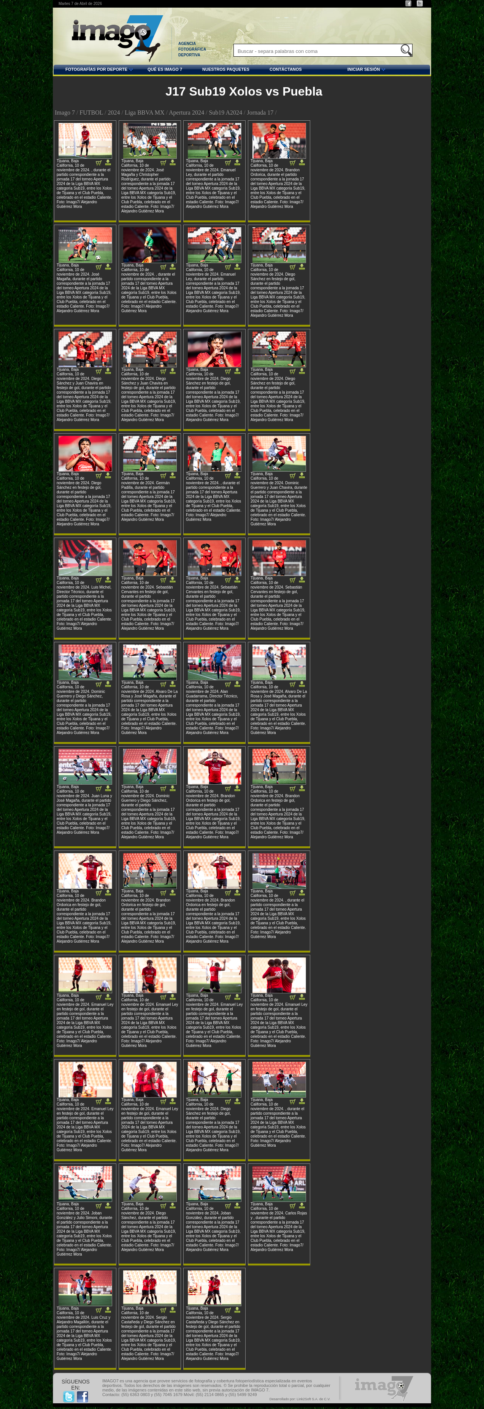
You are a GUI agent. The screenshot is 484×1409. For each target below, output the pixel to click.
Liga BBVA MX (145, 112)
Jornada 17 (260, 112)
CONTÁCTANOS (286, 69)
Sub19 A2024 (225, 112)
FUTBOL (91, 112)
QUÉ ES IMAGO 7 (165, 69)
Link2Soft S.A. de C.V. (313, 1399)
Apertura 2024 (186, 112)
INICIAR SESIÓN (344, 70)
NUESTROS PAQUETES (225, 69)
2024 (114, 112)
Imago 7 (65, 112)
